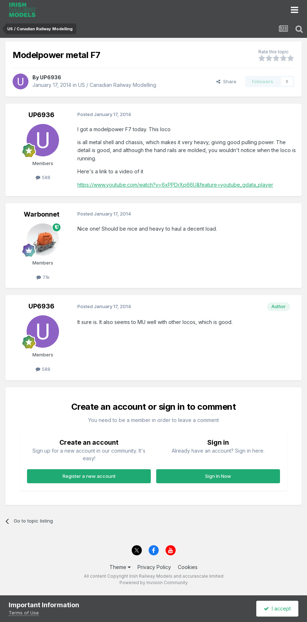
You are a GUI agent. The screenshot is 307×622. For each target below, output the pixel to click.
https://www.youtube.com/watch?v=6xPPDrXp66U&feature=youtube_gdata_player (175, 185)
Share (226, 81)
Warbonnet (41, 214)
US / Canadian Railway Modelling (117, 85)
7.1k (43, 277)
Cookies (188, 567)
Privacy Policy (154, 567)
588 (43, 177)
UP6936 (50, 77)
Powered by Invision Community (153, 582)
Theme (120, 567)
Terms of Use (24, 613)
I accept (277, 608)
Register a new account (89, 476)
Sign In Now (218, 476)
